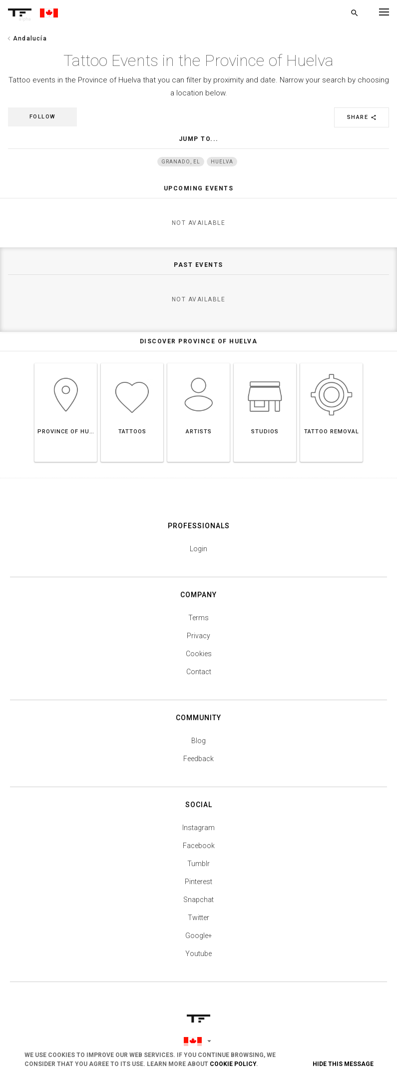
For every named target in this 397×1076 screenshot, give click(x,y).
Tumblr (198, 864)
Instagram (198, 828)
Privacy (198, 636)
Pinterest (198, 882)
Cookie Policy (233, 1064)
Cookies (199, 654)
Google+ (198, 936)
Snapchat (198, 900)
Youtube (198, 954)
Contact (198, 672)
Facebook (199, 846)
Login (198, 549)
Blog (198, 741)
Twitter (198, 918)
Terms (198, 618)
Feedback (198, 759)
